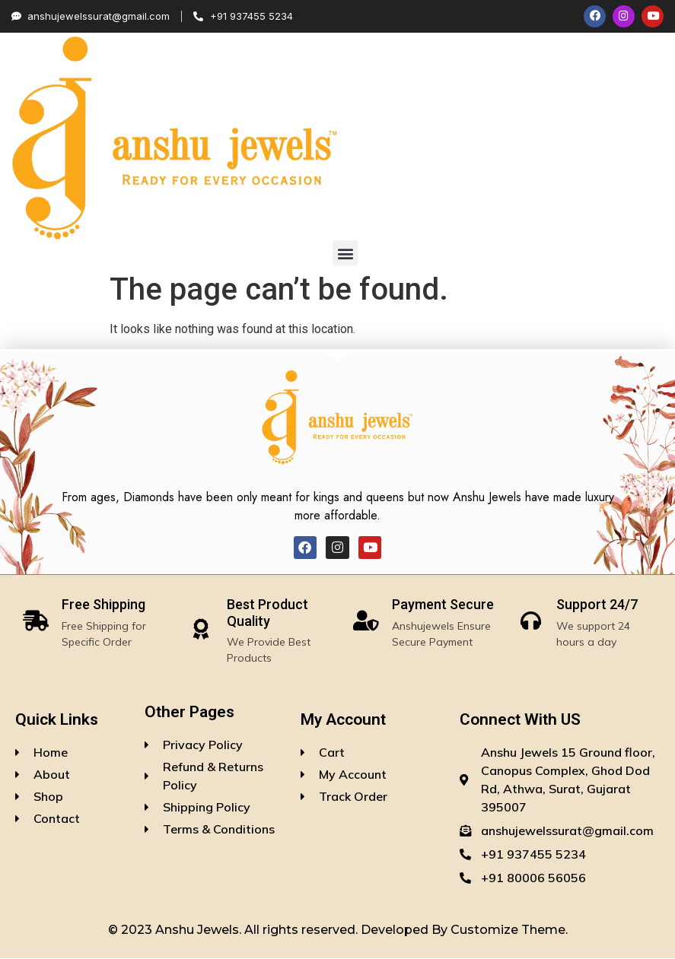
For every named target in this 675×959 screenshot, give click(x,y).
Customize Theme (508, 931)
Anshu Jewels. (199, 931)
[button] (345, 254)
